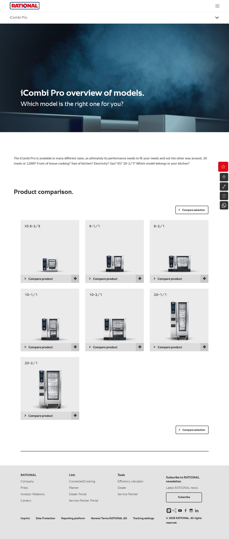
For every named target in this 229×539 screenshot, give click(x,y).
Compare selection (193, 210)
